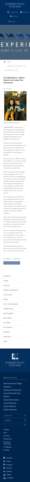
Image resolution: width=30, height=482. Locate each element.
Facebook (9, 458)
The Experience (9, 70)
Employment (7, 439)
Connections (14, 12)
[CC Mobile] (8, 478)
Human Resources (9, 406)
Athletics (6, 397)
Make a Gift (26, 12)
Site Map (6, 450)
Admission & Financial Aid (16, 66)
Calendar (6, 430)
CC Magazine (7, 447)
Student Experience (10, 410)
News (5, 433)
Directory (6, 436)
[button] (15, 424)
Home (5, 62)
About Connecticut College (12, 383)
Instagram (9, 465)
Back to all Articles (11, 263)
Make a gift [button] (8, 415)
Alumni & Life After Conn (12, 393)
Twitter (8, 461)
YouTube (9, 468)
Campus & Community (11, 400)
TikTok (9, 475)
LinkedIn (9, 471)
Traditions (16, 259)
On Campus (7, 259)
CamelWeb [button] (8, 420)
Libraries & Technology (7, 443)
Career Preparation (10, 403)
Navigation (14, 16)
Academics (7, 387)
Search (13, 21)
